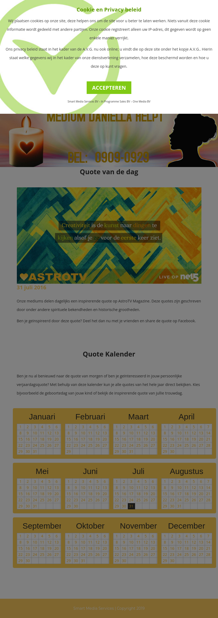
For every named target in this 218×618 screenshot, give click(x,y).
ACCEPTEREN (109, 87)
